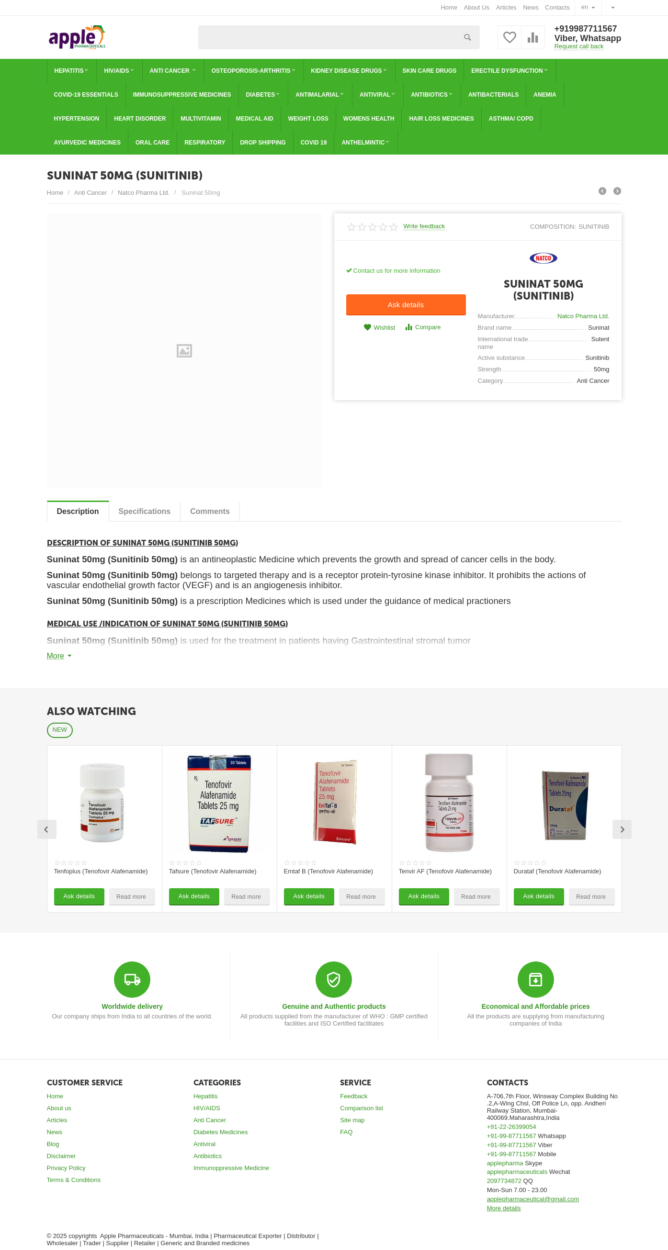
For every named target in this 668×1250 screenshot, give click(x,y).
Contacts (557, 7)
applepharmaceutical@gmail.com (533, 1199)
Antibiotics (207, 1156)
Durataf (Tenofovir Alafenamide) (557, 871)
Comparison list (361, 1108)
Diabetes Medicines (220, 1132)
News (531, 7)
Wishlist (379, 328)
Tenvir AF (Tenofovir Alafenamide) (445, 871)
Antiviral (204, 1144)
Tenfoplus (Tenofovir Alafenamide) (101, 871)
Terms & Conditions (74, 1179)
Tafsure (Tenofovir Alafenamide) (213, 871)
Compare (422, 327)
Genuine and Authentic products (334, 1006)
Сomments (210, 511)
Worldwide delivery (132, 1006)
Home (449, 7)
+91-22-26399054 (511, 1126)
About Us (477, 7)
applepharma (505, 1163)
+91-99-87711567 (511, 1135)
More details (504, 1208)
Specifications (145, 511)
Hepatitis (205, 1096)
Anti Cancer (209, 1120)
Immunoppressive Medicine (231, 1168)
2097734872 (504, 1180)
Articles (506, 7)
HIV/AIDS (206, 1108)
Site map (352, 1120)
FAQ (346, 1132)
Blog (53, 1144)
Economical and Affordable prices (536, 1006)
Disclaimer (61, 1156)
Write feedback (424, 226)
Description (78, 511)
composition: (553, 226)
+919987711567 (586, 28)
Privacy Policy (66, 1168)
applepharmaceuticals (517, 1171)
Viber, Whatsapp (588, 38)
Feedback (353, 1096)
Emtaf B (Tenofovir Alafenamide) (329, 871)
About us (59, 1108)
